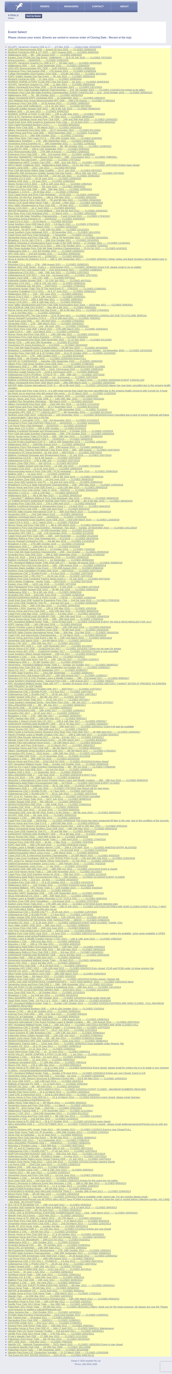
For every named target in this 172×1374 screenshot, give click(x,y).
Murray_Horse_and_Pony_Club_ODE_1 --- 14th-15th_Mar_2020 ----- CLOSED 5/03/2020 (56, 398)
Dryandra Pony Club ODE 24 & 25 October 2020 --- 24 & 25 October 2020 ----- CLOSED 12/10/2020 (62, 353)
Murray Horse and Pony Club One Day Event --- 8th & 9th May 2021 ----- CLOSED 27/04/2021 (58, 310)
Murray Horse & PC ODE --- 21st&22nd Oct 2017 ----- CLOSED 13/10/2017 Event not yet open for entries (64, 648)
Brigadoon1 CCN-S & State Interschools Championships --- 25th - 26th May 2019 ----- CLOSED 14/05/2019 (65, 484)
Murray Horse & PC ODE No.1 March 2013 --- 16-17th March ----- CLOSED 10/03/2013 (55, 1218)
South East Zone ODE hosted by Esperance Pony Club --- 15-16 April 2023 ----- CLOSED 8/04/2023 (61, 122)
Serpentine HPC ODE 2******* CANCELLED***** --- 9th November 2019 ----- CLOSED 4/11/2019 (60, 412)
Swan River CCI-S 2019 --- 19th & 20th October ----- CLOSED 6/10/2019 (47, 428)
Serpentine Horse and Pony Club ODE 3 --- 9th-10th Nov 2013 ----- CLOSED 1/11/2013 (55, 1116)
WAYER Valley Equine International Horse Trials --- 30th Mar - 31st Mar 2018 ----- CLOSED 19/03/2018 (63, 632)
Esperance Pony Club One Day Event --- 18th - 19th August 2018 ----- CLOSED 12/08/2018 (57, 565)
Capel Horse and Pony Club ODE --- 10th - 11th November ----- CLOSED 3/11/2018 (53, 535)
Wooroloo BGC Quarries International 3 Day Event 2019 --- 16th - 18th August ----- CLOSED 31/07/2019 (64, 449)
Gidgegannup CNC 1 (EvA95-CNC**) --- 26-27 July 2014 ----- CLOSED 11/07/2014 (52, 1030)
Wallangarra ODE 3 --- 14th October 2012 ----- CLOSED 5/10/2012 (43, 1242)
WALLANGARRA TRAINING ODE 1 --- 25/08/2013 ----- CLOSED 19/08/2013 (49, 1143)
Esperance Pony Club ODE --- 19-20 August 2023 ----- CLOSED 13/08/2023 (49, 103)
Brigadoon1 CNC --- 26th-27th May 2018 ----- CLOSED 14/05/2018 (44, 605)
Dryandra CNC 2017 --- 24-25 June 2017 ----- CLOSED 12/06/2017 (44, 713)
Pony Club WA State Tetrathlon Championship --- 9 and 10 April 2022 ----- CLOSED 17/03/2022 (59, 216)
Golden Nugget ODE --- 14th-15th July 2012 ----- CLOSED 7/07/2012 (45, 1266)
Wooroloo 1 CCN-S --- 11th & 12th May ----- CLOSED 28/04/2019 (43, 492)
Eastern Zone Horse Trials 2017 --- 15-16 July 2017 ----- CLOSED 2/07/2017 (49, 699)
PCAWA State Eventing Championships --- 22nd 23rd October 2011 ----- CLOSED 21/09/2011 (58, 1315)
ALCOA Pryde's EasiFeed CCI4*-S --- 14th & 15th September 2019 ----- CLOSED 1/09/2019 (57, 441)
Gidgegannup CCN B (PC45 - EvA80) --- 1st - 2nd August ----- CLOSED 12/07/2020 (53, 377)
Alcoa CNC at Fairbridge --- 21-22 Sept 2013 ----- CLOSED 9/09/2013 (45, 1135)
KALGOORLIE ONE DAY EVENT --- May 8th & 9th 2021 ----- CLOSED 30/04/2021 (52, 307)
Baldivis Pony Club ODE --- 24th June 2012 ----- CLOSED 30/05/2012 (45, 1280)
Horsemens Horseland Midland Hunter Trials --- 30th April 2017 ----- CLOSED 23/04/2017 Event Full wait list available (71, 726)
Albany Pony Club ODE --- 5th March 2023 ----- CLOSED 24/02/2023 (45, 127)
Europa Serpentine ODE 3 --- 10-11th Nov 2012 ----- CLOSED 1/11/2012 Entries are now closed (59, 1229)
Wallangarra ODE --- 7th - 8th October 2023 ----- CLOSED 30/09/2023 (45, 95)
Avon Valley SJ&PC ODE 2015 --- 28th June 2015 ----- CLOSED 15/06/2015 (49, 925)
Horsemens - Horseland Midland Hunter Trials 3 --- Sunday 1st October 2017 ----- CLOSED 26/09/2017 (63, 664)
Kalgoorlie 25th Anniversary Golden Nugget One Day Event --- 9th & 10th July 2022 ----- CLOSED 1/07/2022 (66, 173)
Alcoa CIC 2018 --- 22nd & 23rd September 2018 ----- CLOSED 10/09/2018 (48, 557)
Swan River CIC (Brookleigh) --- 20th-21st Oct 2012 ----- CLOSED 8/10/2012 (49, 1239)
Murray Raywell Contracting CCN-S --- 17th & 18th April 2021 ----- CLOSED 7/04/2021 (54, 318)
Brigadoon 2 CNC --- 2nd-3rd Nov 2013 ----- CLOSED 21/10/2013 (43, 1118)
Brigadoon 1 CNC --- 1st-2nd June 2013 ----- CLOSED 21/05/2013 (43, 1178)
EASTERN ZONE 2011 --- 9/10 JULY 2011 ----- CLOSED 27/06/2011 (45, 1323)
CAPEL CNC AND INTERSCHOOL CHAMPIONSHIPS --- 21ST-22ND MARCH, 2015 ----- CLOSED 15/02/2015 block (71, 981)
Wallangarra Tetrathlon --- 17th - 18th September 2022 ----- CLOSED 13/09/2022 (51, 141)
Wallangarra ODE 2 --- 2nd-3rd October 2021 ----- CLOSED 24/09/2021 (46, 251)
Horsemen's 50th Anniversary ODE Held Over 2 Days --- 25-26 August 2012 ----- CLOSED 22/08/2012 (62, 1255)
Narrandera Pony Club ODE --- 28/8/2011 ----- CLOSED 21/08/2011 (44, 1320)
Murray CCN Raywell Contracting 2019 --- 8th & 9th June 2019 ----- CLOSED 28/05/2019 (55, 476)
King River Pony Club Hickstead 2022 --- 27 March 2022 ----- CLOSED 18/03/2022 (52, 213)
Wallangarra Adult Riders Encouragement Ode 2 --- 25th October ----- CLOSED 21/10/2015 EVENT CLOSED (66, 877)
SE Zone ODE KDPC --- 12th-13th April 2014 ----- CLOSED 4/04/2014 (45, 1081)
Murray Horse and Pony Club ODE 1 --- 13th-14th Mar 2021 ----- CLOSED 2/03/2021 (53, 334)
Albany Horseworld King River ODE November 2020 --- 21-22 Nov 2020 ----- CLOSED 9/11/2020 (60, 339)
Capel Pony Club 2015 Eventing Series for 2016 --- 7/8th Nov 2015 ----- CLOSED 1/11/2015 (57, 874)
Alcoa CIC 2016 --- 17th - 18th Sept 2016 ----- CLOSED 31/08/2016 (44, 777)
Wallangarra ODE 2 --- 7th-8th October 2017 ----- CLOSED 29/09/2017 (46, 662)
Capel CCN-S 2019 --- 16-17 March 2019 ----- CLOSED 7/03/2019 (43, 522)
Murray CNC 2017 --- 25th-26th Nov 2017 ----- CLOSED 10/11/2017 (44, 643)
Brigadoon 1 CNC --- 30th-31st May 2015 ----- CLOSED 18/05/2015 (44, 941)
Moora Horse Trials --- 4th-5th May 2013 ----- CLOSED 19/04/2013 (43, 1194)
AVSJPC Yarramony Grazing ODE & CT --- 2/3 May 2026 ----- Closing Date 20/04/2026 (54, 47)
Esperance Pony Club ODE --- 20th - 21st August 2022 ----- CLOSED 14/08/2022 (51, 154)
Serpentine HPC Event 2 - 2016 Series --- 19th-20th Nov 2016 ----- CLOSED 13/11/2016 (55, 753)
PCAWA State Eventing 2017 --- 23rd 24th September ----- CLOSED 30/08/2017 (51, 672)
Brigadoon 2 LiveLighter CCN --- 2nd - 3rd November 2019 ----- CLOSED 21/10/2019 (53, 420)
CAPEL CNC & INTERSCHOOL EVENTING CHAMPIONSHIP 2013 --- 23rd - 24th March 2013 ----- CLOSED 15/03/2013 (72, 1212)
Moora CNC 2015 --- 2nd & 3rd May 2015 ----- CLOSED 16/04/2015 (44, 963)
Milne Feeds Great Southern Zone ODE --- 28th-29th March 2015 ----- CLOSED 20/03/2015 (57, 973)
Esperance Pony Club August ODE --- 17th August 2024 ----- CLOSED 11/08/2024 (52, 71)
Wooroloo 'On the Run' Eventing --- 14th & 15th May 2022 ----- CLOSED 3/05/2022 (52, 197)
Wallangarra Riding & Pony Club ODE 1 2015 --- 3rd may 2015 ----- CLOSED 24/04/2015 (55, 952)
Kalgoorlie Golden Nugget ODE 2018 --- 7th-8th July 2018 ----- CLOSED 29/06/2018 (53, 589)
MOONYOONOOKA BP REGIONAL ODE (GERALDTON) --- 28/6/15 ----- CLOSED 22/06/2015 (59, 920)
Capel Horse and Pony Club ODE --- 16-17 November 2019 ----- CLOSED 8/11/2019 (53, 407)
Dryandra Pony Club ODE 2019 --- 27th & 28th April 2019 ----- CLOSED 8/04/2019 (52, 503)
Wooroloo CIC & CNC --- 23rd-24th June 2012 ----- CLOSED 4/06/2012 (46, 1277)
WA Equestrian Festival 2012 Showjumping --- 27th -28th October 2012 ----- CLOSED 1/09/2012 (59, 1250)
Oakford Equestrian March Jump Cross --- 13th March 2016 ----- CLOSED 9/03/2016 (53, 852)
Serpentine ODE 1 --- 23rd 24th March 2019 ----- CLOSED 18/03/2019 (45, 514)
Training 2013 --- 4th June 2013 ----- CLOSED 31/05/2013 (39, 1172)
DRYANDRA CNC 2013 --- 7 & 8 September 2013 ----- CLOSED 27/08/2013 (48, 1140)
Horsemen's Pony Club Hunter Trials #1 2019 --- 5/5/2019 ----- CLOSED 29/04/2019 (53, 490)
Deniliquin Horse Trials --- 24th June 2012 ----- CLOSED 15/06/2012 (44, 1274)
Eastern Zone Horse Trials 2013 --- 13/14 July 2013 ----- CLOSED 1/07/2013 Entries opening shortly (61, 1161)
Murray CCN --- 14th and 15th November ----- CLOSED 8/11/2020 (43, 342)
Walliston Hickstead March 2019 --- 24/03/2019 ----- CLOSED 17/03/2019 (47, 517)
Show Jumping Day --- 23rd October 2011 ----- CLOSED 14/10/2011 (44, 1312)
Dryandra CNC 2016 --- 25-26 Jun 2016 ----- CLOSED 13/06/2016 (43, 807)
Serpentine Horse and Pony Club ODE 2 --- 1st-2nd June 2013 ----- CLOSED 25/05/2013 (55, 1175)
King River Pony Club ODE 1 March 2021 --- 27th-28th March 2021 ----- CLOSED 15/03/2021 (58, 329)
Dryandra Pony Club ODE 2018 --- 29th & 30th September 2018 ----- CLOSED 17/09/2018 (56, 554)
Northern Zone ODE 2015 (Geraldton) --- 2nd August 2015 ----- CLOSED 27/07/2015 (53, 901)
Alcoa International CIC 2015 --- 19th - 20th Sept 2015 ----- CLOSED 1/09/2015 (50, 895)
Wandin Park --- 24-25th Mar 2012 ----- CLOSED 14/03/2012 (40, 1296)
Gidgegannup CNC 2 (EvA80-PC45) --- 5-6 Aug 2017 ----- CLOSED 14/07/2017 (50, 691)
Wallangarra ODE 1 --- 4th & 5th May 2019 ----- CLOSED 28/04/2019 (45, 495)
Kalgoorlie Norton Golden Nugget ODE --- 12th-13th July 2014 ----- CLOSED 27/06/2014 (55, 1035)
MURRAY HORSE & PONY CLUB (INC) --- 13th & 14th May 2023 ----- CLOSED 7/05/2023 (56, 114)
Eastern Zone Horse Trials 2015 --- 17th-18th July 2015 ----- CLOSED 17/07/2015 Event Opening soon (63, 904)
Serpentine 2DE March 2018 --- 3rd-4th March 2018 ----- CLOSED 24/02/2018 (50, 640)
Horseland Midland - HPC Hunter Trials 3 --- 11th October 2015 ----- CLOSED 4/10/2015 (55, 887)
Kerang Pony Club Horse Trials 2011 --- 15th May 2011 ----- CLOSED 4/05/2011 (51, 1325)
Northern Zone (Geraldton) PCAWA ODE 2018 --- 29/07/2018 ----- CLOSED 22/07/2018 (55, 570)
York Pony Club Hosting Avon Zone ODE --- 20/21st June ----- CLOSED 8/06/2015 (52, 930)
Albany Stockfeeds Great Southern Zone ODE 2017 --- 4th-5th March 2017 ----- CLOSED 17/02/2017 (62, 750)
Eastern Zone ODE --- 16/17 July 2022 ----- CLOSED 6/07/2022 (42, 167)
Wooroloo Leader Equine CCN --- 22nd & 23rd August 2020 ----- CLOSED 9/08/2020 (53, 372)
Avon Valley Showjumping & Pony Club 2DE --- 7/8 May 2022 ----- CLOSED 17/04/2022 (55, 205)
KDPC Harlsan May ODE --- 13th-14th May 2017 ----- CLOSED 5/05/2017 (47, 718)
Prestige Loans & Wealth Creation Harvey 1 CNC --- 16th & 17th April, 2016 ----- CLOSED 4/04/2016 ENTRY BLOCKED (72, 847)
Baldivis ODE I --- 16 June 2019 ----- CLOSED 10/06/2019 (39, 474)
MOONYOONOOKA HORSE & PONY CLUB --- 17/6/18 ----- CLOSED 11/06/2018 (52, 597)
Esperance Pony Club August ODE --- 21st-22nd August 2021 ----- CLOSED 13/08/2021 (55, 269)
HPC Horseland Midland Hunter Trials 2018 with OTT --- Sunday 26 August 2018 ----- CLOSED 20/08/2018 (65, 562)
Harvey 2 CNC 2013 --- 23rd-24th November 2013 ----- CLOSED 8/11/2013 (48, 1113)
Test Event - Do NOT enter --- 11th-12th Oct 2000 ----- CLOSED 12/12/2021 (48, 229)
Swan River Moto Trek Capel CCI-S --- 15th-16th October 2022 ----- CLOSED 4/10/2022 (55, 138)
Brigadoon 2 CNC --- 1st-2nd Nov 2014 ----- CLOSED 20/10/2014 (43, 995)
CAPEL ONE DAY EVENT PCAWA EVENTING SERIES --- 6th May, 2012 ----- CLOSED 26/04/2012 (61, 1285)
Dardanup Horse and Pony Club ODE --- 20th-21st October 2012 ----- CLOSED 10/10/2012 (56, 1237)
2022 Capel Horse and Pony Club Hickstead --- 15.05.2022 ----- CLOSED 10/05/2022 (53, 194)
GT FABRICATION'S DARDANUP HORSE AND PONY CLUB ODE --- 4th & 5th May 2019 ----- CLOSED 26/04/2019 (70, 501)
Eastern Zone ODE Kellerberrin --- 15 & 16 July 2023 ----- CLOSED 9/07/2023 (49, 106)
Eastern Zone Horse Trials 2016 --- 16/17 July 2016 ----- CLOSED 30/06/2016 (49, 799)
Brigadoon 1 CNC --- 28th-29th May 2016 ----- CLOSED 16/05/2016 (44, 818)
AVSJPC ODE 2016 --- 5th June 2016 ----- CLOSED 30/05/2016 (42, 815)
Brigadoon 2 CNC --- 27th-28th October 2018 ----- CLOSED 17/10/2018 (46, 544)
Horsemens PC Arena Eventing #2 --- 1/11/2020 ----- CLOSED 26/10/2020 (48, 345)
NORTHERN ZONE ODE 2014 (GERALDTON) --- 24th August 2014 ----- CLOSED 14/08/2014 (58, 1019)
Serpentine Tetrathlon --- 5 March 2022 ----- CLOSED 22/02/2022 (43, 227)
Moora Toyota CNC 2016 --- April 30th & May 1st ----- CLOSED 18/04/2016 (48, 836)
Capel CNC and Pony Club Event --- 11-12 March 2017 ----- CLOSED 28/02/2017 (51, 745)
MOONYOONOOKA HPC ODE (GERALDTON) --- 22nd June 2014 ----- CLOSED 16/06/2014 (58, 1041)
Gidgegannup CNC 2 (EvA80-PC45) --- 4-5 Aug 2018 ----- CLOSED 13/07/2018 (50, 573)
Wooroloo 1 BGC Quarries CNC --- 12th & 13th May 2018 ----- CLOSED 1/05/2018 (52, 608)
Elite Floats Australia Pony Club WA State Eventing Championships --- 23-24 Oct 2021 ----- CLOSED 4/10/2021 (67, 248)
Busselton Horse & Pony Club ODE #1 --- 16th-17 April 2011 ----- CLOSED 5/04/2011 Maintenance (61, 1328)
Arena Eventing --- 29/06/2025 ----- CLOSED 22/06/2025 (38, 60)
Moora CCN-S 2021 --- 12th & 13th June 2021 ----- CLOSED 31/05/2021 (46, 296)
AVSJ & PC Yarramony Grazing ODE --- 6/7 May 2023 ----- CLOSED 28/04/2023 (51, 116)
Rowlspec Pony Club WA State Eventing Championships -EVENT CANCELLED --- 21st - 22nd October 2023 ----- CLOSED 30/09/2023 (80, 92)
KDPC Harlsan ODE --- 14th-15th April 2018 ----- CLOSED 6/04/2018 (45, 624)
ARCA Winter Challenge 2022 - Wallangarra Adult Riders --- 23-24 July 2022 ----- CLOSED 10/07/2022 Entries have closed (74, 165)
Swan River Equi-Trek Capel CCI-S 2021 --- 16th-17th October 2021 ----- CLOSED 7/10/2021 (58, 245)
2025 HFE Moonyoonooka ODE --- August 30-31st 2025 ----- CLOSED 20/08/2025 (52, 49)
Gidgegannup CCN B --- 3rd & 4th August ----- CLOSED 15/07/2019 (44, 458)
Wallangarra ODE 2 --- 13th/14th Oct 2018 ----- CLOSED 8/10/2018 (44, 546)
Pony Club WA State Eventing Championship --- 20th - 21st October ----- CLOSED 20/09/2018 (58, 552)
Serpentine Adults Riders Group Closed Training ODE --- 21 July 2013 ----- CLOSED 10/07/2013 (59, 1159)
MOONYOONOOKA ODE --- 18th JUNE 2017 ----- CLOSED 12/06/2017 (46, 710)
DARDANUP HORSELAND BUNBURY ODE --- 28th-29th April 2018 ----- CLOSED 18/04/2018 (58, 616)
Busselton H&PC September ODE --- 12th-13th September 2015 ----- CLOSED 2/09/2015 (56, 893)
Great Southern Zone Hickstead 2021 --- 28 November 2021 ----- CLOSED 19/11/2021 (54, 232)
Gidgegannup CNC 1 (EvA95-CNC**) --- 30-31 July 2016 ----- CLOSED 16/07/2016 (52, 793)
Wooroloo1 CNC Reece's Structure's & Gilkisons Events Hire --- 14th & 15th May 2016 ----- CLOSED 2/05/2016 (67, 826)
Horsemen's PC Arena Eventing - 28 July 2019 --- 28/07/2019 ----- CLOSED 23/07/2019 (55, 452)
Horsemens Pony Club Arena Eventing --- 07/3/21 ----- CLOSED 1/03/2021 (48, 337)
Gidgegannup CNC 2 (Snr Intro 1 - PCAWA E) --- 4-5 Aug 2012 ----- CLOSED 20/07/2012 (55, 1261)
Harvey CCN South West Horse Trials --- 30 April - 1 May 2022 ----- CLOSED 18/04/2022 (55, 202)
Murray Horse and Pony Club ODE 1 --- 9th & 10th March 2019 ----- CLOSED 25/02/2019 (55, 525)
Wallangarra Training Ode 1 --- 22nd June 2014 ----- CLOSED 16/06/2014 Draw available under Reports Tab (66, 1043)
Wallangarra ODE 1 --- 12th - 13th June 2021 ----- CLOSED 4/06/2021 (45, 294)
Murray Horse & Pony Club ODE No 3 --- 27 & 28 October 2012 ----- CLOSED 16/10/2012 (56, 1234)
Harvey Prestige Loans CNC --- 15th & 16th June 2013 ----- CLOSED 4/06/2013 (50, 1169)
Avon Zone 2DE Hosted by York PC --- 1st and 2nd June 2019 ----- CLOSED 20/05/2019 (55, 482)
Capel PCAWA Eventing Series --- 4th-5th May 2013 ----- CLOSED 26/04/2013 (50, 1188)
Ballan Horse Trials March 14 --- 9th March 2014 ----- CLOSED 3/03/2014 (47, 1102)
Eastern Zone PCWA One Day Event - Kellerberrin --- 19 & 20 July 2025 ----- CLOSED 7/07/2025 (60, 57)
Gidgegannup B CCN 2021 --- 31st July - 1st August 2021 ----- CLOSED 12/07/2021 (53, 275)
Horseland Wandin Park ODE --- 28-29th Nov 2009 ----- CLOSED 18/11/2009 (49, 1347)
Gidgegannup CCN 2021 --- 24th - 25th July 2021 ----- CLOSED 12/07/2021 (48, 272)
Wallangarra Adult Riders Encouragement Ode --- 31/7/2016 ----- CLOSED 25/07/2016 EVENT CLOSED (64, 783)
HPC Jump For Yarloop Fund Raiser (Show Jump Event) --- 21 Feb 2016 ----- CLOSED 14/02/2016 (61, 861)
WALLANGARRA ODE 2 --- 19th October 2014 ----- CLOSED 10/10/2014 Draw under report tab (59, 998)
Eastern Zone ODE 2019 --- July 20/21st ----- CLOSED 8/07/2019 (43, 463)
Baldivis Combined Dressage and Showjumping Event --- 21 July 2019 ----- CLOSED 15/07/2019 (59, 455)
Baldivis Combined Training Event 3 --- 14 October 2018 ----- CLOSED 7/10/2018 (51, 549)
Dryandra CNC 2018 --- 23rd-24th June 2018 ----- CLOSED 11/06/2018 (46, 595)
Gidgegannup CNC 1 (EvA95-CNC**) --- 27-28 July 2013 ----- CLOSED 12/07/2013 (52, 1151)
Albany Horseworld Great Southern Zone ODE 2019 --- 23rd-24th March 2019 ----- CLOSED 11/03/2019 (63, 519)
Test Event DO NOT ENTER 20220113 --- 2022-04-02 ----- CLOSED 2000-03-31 (51, 1355)
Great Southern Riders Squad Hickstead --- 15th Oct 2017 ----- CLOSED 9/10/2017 (52, 654)
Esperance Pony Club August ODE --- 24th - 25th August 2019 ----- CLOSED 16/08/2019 (55, 447)
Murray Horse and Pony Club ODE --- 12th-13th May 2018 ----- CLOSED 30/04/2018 (53, 611)
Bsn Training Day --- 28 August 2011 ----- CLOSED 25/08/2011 (41, 1317)
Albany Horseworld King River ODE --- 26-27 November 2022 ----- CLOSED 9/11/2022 (54, 130)
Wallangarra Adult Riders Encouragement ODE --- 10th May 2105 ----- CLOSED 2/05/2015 (56, 946)
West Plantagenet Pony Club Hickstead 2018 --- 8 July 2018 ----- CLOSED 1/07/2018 (53, 586)
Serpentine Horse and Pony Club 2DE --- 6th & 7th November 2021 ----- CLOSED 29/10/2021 (58, 237)
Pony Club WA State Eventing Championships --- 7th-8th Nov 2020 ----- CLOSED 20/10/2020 (58, 347)
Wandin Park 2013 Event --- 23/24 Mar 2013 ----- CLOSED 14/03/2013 (45, 1215)
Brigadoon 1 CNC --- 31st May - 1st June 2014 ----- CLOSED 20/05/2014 (47, 1057)
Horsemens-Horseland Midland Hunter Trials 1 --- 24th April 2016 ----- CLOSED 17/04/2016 (57, 839)
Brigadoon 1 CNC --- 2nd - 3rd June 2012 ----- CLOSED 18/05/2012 (44, 1282)
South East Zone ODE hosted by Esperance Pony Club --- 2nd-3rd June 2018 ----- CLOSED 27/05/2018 (63, 600)
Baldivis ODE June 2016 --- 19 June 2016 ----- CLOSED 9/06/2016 (43, 809)
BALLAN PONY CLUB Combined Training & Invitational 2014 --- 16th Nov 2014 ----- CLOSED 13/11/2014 (64, 987)
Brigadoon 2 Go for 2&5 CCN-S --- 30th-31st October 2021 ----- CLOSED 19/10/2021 (53, 240)
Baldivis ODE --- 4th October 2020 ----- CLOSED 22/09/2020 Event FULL (47, 358)
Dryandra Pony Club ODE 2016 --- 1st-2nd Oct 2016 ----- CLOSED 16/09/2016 (50, 769)
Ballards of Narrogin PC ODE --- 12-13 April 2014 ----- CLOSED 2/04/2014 (48, 1084)
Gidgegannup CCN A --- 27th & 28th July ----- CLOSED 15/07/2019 (44, 460)
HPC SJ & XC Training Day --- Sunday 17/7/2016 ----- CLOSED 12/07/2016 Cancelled (54, 796)
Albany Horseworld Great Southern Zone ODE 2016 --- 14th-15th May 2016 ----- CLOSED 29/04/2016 (62, 828)
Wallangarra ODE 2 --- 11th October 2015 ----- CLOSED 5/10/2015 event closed (51, 885)
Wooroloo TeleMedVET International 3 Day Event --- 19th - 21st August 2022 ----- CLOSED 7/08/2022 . (63, 157)
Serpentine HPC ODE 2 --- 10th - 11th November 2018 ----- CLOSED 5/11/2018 (50, 533)
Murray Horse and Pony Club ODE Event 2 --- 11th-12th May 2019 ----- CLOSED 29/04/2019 (57, 487)
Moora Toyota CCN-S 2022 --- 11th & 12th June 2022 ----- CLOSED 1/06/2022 (50, 184)
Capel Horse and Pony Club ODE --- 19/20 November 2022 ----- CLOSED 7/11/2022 (53, 132)
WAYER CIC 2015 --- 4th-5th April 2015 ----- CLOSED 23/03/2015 (43, 971)
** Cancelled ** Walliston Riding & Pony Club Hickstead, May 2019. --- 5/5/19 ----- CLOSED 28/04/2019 (63, 498)
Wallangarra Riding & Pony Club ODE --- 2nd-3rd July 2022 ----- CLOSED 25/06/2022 (54, 175)
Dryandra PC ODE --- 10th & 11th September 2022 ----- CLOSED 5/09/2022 (48, 149)
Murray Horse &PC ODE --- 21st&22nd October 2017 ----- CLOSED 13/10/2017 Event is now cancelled (63, 651)
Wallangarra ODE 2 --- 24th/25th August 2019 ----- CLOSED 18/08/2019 (46, 444)
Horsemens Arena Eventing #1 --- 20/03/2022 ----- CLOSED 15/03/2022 (46, 218)
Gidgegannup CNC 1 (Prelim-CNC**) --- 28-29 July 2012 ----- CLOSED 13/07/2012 (52, 1264)
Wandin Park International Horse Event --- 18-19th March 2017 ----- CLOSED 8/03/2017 (55, 742)
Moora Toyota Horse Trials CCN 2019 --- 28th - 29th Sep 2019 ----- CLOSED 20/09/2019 (55, 436)
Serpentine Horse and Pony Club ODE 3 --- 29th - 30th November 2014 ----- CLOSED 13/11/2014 (60, 984)
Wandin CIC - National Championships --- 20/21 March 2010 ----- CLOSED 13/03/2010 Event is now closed (65, 1344)
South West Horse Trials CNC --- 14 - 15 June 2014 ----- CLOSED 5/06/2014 (49, 1051)
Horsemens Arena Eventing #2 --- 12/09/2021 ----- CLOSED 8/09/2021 (45, 256)
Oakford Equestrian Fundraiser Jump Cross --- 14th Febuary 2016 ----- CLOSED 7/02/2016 (56, 863)
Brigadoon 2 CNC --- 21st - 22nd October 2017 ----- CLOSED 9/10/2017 (46, 656)
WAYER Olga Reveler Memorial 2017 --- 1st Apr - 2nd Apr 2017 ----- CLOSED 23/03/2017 (56, 737)
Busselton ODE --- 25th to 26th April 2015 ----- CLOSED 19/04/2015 (44, 957)
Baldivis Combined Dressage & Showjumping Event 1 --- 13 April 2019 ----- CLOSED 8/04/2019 (59, 506)
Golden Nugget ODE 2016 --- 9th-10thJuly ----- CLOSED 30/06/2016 (44, 801)
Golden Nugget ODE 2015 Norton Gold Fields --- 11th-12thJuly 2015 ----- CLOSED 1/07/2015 (58, 917)
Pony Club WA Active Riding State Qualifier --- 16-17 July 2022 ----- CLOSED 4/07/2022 (55, 170)
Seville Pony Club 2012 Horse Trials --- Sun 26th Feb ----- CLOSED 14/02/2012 (50, 1304)
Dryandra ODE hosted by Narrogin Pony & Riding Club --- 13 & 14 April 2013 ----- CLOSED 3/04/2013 (62, 1207)
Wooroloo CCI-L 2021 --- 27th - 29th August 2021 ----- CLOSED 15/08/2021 (48, 264)
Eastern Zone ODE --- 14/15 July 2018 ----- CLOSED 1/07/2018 (42, 584)
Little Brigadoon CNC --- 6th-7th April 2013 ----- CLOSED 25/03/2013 (45, 1210)
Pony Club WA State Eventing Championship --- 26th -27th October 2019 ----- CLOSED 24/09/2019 (61, 433)
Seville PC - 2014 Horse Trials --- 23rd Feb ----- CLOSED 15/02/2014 (45, 1108)
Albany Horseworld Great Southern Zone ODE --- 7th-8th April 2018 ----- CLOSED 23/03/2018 (58, 629)
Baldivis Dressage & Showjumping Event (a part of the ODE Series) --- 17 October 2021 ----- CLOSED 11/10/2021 (69, 243)
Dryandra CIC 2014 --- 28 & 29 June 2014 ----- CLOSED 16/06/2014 (44, 1046)
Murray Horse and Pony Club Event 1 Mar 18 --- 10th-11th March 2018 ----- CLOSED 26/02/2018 (60, 638)
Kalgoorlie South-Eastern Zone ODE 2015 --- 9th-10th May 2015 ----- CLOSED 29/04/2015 (56, 949)
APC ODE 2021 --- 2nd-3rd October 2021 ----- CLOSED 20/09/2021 (44, 253)
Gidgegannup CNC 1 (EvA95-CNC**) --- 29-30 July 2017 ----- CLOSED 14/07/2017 (52, 694)
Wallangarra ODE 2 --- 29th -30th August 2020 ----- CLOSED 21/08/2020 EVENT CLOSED (56, 366)
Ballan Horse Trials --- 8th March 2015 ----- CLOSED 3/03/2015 (42, 976)
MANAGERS (71, 6)
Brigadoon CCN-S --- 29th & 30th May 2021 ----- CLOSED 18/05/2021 (45, 299)
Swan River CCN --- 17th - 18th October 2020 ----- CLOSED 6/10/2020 (46, 355)
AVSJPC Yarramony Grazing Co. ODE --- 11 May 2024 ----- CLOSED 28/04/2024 (51, 84)
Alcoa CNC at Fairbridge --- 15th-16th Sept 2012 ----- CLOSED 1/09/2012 (47, 1247)
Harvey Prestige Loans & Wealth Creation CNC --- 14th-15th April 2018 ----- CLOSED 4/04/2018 (59, 627)
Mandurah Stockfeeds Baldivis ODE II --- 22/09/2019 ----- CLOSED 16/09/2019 (50, 439)
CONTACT (98, 6)
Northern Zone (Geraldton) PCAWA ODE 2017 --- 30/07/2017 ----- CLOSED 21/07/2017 (55, 689)
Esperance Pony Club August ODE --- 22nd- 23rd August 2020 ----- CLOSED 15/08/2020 (55, 369)
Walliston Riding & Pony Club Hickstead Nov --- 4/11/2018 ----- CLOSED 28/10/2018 (53, 538)
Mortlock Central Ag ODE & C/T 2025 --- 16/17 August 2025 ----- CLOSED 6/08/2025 (53, 52)
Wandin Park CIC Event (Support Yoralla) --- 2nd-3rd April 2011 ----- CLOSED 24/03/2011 (56, 1331)
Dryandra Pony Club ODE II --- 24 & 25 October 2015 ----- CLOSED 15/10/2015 (50, 882)
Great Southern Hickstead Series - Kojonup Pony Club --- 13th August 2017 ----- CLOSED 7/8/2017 (61, 681)
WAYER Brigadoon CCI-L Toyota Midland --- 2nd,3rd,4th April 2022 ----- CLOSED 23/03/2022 (58, 210)
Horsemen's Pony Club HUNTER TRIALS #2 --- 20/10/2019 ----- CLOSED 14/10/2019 (54, 423)
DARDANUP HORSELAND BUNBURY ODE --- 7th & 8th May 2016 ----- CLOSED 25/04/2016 (58, 834)
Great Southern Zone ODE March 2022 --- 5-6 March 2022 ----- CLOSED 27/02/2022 (53, 224)
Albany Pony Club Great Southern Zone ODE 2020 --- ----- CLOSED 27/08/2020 (51, 364)
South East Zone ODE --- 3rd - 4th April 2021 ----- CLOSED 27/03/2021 (46, 321)
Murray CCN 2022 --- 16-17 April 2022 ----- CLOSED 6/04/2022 (42, 208)
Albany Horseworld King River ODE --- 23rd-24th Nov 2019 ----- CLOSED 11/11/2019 (53, 404)
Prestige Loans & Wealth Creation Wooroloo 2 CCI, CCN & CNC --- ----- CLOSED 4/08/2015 (57, 898)
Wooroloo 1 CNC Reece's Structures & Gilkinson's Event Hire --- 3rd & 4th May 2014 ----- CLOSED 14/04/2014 (67, 1078)
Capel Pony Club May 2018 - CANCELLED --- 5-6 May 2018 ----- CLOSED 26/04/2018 (54, 613)
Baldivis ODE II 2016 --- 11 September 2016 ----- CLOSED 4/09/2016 (45, 772)
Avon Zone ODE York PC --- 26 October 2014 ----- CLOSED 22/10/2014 (46, 992)
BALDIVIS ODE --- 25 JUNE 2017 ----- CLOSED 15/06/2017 (40, 707)
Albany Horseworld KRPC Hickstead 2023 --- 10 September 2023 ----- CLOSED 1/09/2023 (56, 98)
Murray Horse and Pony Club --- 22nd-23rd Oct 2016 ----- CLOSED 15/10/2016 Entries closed (58, 761)
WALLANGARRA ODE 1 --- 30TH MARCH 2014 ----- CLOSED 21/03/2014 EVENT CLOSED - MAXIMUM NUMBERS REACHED (77, 1089)
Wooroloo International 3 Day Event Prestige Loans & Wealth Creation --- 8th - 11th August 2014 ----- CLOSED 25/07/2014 (73, 1022)
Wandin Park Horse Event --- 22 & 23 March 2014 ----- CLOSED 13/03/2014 (48, 1092)
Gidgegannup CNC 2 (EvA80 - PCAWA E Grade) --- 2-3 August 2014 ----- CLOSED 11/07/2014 (59, 1027)
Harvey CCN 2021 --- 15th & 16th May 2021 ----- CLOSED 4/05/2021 (45, 302)
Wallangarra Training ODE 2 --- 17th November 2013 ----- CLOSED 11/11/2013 (50, 1110)
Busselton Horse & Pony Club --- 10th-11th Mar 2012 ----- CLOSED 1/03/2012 (50, 1301)
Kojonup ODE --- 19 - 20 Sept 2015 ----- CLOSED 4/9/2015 (39, 890)
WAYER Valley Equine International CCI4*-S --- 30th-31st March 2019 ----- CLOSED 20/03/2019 (59, 511)
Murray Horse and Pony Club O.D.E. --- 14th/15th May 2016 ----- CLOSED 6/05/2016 (53, 823)
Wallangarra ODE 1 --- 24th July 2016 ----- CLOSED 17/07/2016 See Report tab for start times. (58, 788)
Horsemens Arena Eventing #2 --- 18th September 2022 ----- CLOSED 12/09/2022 (52, 143)
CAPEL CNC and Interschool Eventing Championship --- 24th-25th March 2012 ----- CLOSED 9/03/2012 (63, 1298)
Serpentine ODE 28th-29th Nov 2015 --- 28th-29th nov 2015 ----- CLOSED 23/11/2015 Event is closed (62, 869)
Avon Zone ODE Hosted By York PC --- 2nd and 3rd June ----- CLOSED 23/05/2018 (52, 603)
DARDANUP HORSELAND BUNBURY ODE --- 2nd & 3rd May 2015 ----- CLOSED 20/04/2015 (58, 955)
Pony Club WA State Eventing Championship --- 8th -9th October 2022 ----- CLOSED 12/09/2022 (59, 146)
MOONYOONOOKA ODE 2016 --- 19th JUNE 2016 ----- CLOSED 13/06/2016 (49, 804)
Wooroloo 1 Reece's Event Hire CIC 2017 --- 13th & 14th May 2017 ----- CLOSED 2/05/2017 (57, 721)
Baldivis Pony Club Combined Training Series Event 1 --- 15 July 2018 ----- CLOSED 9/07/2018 (59, 578)
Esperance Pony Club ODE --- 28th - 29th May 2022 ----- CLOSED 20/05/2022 (50, 189)
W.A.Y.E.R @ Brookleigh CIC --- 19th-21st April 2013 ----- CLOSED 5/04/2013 (49, 1204)
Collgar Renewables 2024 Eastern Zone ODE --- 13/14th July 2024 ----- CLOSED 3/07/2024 (57, 73)
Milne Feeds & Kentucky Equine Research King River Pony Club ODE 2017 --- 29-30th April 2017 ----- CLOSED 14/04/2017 (74, 732)
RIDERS (44, 6)
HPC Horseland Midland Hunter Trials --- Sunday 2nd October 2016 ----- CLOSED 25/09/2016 (58, 764)
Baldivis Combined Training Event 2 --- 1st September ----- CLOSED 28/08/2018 (51, 560)
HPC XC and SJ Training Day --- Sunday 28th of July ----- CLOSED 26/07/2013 (50, 1148)
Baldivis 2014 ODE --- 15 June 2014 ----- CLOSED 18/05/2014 (41, 1059)
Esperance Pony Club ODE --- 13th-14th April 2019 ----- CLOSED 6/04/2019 (49, 509)
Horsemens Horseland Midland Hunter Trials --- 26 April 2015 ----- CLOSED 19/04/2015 (55, 960)
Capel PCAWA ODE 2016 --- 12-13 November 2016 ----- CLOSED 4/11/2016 (49, 756)
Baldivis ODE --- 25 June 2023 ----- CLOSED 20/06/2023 (38, 111)
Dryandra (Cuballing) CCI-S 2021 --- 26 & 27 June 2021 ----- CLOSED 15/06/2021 (52, 291)
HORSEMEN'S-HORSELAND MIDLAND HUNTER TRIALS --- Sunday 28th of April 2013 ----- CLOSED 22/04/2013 (69, 1191)
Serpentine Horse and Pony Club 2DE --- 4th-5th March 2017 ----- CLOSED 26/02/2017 (55, 748)
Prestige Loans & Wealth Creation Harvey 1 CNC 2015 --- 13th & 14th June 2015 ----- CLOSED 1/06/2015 (65, 938)
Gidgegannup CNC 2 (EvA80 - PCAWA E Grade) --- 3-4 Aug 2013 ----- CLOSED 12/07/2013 (57, 1156)
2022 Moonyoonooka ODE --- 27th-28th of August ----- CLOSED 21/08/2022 (48, 151)
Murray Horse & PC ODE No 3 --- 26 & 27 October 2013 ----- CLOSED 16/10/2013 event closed (59, 1121)
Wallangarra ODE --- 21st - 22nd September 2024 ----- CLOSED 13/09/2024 (48, 65)
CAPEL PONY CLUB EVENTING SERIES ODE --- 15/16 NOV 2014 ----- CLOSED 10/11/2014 (58, 989)
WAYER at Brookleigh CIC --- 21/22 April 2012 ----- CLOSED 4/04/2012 (46, 1290)
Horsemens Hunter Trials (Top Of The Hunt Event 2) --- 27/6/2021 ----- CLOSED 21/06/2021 (57, 288)
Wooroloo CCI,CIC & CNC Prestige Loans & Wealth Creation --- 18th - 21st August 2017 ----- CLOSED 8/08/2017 (68, 678)
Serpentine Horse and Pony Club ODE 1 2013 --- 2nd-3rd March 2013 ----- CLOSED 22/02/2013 (59, 1223)
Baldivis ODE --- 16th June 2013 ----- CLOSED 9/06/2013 (39, 1167)
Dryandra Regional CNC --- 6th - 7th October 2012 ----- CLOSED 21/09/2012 (49, 1245)
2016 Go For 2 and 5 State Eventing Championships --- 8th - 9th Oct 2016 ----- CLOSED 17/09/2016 (61, 766)
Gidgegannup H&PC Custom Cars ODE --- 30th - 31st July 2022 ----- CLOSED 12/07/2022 (56, 162)
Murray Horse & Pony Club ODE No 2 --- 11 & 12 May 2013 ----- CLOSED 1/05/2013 (53, 1186)
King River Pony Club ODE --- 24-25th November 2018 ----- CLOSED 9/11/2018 (51, 530)
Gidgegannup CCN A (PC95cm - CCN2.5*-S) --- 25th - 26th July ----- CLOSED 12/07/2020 (56, 374)
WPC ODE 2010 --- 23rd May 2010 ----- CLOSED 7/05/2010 (40, 1341)
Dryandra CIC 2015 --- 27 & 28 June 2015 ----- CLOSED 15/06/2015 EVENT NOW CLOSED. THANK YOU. (65, 922)
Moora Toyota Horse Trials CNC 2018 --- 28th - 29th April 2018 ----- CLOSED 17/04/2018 (55, 619)
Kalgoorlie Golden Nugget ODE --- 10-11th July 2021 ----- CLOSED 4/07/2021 (49, 280)
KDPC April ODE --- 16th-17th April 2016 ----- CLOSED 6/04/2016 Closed (47, 844)
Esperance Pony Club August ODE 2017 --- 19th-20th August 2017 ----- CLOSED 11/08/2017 (58, 675)
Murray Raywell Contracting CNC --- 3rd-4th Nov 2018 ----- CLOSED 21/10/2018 (51, 541)
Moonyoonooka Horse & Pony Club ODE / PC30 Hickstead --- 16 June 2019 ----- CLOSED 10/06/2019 (63, 471)
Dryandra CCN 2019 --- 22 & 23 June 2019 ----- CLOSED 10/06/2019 (45, 468)
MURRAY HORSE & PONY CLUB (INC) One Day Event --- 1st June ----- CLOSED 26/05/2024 (58, 81)
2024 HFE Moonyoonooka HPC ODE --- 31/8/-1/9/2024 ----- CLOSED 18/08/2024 (51, 68)
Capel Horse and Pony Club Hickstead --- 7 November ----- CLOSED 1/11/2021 (50, 235)
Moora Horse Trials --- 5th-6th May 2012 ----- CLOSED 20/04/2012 (43, 1288)
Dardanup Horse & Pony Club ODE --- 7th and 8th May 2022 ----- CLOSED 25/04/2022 (54, 200)
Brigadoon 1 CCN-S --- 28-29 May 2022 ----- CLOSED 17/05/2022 (43, 192)
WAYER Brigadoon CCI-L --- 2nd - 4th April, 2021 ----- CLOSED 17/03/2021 (48, 326)
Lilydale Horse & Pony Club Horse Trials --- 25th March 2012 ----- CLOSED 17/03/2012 (54, 1293)
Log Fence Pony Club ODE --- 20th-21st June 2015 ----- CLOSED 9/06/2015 (49, 928)
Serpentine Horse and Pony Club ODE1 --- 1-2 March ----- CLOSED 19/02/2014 (50, 1105)
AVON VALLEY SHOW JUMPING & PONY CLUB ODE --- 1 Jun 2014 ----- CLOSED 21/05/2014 (59, 1054)
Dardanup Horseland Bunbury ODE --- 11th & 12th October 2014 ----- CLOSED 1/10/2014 (56, 1008)
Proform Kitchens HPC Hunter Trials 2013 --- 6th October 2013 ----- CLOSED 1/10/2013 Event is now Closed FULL (69, 1129)
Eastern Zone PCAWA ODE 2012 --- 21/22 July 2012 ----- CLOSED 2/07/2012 (49, 1269)
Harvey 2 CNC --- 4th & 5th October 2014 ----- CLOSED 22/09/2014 (44, 1011)
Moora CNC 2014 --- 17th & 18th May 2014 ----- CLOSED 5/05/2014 (44, 1065)
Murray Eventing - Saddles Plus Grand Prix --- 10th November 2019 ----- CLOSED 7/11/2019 (57, 409)
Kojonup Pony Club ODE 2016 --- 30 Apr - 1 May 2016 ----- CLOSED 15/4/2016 (50, 842)
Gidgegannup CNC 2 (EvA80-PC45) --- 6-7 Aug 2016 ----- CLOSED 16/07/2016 (50, 791)
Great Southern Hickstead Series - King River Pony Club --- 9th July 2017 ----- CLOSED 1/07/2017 (60, 702)
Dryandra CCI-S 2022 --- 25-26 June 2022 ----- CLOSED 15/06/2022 (44, 178)
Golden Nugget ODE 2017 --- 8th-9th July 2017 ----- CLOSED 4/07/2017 (46, 697)
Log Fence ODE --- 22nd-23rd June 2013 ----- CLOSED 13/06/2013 (44, 1164)
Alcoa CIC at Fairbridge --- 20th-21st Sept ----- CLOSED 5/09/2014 (43, 1016)
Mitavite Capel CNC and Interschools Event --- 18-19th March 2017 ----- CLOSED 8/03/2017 (57, 740)
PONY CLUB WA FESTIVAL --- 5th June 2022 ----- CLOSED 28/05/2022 (46, 186)
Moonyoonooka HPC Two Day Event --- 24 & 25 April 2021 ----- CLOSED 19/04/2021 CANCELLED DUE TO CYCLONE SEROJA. (77, 315)
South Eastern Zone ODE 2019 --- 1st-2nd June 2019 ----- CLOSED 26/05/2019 (50, 479)
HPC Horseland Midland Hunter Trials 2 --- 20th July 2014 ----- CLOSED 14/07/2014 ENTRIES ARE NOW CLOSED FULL (73, 1024)
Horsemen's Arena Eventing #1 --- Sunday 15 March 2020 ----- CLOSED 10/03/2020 (53, 396)
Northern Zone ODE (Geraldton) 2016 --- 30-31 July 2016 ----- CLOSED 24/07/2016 (53, 785)
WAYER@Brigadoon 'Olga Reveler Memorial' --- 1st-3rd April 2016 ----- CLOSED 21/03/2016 (57, 850)
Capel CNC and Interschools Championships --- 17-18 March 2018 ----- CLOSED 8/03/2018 (57, 635)
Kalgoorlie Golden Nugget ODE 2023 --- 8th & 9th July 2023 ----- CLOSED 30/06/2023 (54, 108)
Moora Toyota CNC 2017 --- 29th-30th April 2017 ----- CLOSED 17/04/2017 (48, 729)
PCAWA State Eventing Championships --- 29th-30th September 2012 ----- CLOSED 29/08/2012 (59, 1253)
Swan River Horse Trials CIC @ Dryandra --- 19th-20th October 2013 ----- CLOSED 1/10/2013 (58, 1132)
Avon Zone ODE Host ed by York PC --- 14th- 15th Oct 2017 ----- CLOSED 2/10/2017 (53, 659)
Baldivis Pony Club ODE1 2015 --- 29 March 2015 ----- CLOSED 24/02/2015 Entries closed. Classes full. (64, 979)
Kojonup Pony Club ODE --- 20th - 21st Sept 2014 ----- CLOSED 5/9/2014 (47, 1014)
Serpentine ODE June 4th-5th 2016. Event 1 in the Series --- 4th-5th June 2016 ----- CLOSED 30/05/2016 (64, 812)
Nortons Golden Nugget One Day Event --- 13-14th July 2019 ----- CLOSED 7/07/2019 (54, 466)
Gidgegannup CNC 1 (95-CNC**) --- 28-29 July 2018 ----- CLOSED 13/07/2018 (50, 576)
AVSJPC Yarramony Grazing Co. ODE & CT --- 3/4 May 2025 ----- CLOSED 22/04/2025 (55, 63)
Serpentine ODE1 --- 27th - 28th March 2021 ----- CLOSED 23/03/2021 (46, 323)
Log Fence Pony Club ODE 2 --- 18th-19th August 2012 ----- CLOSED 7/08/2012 (51, 1258)
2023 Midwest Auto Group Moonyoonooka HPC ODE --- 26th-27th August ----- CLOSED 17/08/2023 (61, 100)
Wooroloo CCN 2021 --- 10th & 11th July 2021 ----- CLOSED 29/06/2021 (46, 283)
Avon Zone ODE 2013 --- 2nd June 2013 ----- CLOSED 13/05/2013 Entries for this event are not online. (63, 1180)
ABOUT (124, 6)
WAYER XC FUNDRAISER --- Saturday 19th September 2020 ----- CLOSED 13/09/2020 (55, 361)
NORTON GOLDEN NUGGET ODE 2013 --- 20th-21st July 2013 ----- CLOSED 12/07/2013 (56, 1153)
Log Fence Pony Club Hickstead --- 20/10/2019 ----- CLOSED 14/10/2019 (47, 425)
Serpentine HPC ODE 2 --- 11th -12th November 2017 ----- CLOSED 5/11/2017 (50, 646)
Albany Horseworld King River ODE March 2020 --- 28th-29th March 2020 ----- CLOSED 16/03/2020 (61, 382)
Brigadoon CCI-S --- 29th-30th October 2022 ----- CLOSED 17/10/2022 (46, 135)
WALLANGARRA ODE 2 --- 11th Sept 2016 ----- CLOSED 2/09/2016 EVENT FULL (52, 775)
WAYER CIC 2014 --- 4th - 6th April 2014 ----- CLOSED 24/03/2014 (44, 1086)
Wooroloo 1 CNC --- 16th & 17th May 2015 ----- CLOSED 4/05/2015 (44, 944)
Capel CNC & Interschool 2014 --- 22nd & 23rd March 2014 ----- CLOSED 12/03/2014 (54, 1094)
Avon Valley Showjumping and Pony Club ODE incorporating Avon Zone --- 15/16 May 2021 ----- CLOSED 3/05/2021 (70, 304)
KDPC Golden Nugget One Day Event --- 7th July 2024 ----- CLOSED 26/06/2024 (51, 76)
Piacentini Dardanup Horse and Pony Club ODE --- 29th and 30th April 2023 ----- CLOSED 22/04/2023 (62, 119)
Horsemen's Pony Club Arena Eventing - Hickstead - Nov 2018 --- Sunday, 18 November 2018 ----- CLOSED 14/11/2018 (72, 527)
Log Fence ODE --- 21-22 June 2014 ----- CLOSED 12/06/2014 (41, 1049)
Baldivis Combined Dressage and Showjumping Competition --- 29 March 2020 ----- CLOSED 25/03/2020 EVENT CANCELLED (76, 380)
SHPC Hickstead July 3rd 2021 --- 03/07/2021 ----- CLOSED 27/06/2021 (46, 286)
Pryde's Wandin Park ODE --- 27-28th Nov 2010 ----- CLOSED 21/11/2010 (48, 1336)
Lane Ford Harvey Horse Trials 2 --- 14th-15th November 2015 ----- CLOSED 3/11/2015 (55, 871)
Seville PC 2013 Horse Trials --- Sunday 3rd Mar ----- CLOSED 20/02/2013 (48, 1226)
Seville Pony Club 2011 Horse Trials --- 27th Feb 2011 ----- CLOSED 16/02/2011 (51, 1333)
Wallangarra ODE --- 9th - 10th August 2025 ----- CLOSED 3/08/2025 (45, 55)
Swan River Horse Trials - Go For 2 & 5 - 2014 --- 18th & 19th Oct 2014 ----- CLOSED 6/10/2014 (59, 1000)
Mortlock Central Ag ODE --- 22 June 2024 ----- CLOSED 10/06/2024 (45, 79)
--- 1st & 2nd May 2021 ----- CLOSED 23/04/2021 (34, 312)
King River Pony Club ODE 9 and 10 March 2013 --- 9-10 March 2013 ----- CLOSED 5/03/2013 (58, 1221)
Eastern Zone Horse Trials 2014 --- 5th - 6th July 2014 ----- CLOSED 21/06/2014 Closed (55, 1038)
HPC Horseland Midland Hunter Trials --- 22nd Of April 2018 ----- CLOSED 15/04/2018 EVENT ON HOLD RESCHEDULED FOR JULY (80, 621)
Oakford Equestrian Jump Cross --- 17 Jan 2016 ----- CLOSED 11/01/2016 (48, 866)
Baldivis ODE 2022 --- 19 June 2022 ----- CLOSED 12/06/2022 (41, 181)
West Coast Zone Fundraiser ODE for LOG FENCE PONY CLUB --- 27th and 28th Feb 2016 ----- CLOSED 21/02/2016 (71, 858)
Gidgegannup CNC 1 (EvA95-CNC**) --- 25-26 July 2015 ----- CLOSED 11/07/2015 (52, 912)
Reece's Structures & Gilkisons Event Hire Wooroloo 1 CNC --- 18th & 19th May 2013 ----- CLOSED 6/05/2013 (67, 1183)
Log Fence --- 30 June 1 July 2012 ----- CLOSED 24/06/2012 (40, 1272)
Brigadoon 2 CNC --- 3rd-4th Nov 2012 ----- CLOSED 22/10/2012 (43, 1231)
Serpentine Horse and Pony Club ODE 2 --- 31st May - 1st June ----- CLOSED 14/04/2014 (56, 1075)
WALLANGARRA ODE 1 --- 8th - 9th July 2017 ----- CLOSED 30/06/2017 (47, 705)
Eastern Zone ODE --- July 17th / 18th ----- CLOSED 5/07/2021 (41, 278)
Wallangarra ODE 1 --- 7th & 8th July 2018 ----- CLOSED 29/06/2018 (44, 592)
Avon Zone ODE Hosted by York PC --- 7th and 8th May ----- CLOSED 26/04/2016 (52, 831)
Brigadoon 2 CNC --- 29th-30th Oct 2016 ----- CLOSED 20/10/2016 (44, 758)
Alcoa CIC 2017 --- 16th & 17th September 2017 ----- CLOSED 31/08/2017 (48, 670)
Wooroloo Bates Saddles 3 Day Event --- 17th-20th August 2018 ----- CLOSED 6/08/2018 (55, 568)
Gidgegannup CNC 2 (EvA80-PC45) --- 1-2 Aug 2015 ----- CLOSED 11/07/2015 (50, 914)
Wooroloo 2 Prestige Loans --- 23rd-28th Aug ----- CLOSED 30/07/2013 (46, 1145)
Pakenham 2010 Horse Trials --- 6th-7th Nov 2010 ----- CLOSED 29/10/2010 (49, 1339)
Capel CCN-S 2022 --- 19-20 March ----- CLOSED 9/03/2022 (40, 221)
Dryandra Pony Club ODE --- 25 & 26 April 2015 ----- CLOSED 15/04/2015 (47, 965)
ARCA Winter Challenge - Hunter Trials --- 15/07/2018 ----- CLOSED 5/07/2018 (50, 581)
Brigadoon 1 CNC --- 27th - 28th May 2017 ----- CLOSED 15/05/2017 (45, 715)
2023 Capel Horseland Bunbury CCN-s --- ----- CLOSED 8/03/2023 (44, 124)
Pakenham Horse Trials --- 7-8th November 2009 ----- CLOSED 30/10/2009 (48, 1349)
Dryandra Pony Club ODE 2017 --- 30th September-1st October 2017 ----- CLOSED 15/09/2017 (59, 667)
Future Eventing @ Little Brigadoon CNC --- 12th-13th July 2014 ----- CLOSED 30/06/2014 (56, 1032)
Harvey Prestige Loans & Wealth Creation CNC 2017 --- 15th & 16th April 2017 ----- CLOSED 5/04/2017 (63, 734)
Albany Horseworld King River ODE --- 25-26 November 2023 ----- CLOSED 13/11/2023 (55, 87)
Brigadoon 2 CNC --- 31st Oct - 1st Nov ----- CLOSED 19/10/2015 (43, 879)
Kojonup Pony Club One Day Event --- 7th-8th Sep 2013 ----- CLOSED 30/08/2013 (52, 1137)
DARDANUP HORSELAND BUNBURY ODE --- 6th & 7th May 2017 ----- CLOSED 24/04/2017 (58, 724)
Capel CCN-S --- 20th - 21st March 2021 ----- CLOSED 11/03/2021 (43, 331)
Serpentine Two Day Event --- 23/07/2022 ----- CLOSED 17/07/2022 (44, 159)
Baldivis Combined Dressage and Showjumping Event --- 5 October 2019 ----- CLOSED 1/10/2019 (60, 431)
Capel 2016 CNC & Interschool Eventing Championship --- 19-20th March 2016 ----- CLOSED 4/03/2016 (63, 855)
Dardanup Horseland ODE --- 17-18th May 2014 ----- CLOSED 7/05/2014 (47, 1062)
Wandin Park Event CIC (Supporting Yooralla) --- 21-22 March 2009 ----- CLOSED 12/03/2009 (58, 1352)
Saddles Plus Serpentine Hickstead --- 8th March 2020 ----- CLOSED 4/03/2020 (50, 401)
